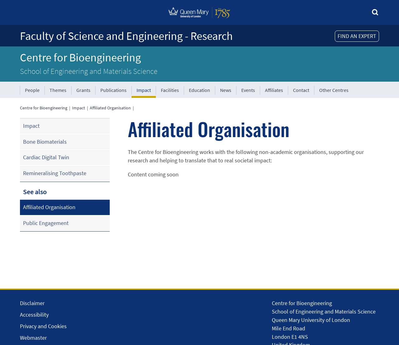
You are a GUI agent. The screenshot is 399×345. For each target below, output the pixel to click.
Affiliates (274, 90)
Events (248, 90)
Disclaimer (32, 303)
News (225, 90)
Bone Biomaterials (45, 141)
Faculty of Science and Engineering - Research (126, 36)
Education (199, 90)
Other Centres (334, 90)
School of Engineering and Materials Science (88, 71)
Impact (144, 90)
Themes (58, 90)
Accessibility (34, 314)
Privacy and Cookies (43, 326)
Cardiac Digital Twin (46, 157)
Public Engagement (46, 223)
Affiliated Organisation (110, 108)
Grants (83, 90)
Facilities (170, 90)
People (32, 90)
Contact (301, 90)
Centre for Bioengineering (80, 57)
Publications (113, 90)
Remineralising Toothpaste (54, 173)
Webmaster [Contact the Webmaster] (33, 337)
